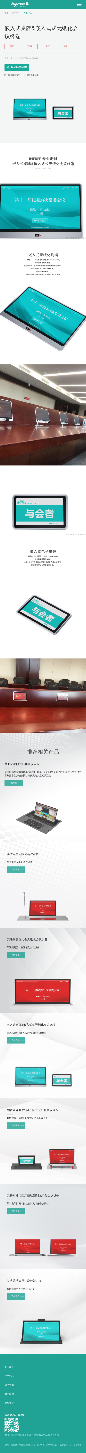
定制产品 (28, 13)
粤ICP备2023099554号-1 (48, 1445)
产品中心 (16, 13)
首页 (7, 13)
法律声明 (77, 1445)
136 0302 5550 (14, 1414)
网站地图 (64, 1445)
